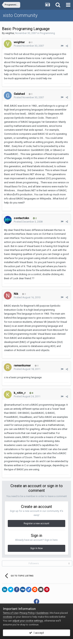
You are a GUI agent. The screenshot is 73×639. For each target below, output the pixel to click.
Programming (47, 33)
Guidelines (42, 612)
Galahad (19, 94)
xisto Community (20, 15)
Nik (16, 294)
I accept (36, 633)
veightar (9, 33)
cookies (7, 616)
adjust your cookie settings (27, 620)
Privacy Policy (27, 612)
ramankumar (22, 365)
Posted (29, 45)
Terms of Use (10, 612)
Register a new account (36, 523)
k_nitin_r (20, 393)
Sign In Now (36, 548)
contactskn (21, 218)
